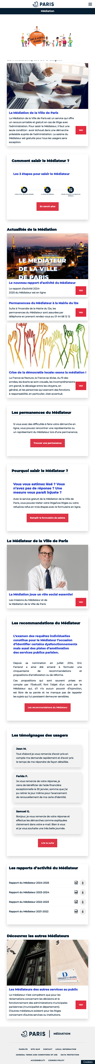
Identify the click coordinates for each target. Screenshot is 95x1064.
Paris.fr (24, 1048)
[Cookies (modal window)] (88, 1062)
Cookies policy (57, 1059)
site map (36, 1048)
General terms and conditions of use (37, 1054)
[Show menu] (90, 4)
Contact (48, 1048)
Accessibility (39, 1059)
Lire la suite (47, 843)
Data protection (71, 1054)
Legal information (66, 1048)
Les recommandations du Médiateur (47, 707)
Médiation (62, 1033)
